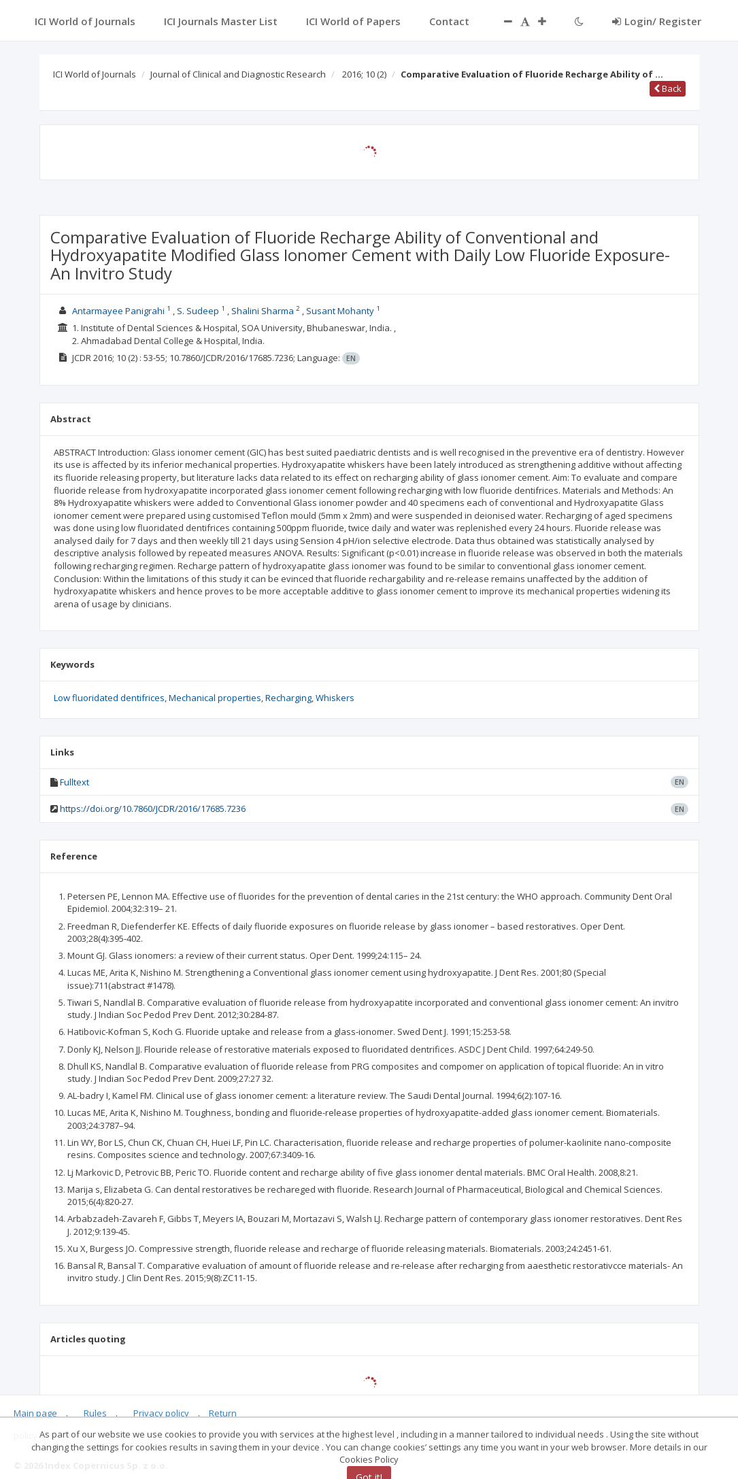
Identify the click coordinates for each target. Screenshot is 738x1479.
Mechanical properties (215, 698)
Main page (35, 1413)
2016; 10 (364, 74)
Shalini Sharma (262, 311)
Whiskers (335, 698)
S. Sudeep (198, 311)
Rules (95, 1413)
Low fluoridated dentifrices (109, 698)
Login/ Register (656, 21)
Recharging (288, 698)
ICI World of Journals (94, 74)
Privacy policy (161, 1413)
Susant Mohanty (340, 311)
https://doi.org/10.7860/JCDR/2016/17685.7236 (153, 808)
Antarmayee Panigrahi (118, 311)
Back (668, 88)
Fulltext (74, 782)
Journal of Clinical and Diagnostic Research (238, 74)
